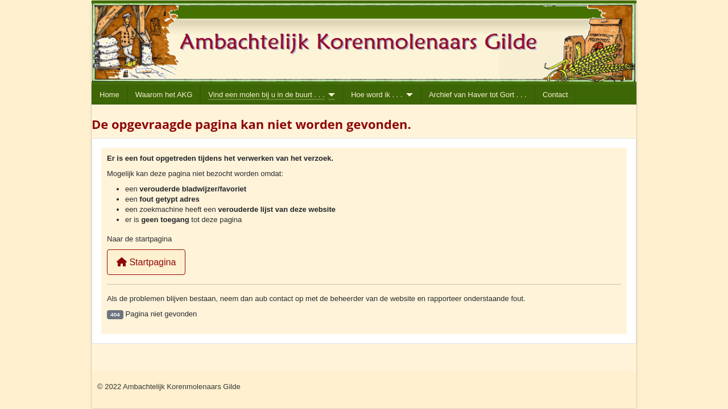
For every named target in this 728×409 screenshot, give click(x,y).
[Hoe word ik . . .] (407, 95)
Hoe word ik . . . (376, 94)
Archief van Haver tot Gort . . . (478, 94)
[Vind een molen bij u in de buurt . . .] (330, 95)
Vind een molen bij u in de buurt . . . (266, 94)
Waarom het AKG (164, 94)
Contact (555, 94)
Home (109, 94)
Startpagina (146, 262)
